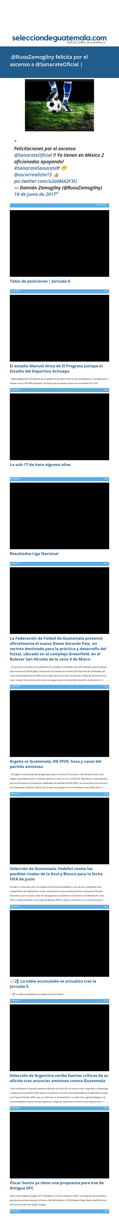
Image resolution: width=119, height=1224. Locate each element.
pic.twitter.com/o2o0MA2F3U (45, 181)
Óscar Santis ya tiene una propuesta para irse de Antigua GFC (57, 1185)
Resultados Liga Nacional (34, 553)
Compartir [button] (101, 205)
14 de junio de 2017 (35, 194)
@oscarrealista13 (33, 174)
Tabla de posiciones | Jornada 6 (40, 281)
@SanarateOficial (33, 155)
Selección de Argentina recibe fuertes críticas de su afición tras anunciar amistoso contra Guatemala (59, 1078)
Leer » (106, 291)
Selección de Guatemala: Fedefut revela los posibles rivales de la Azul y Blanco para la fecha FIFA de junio (56, 874)
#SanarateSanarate (35, 168)
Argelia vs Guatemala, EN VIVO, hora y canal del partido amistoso (55, 764)
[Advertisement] (59, 15)
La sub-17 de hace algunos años (40, 464)
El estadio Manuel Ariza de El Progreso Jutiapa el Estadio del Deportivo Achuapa (56, 368)
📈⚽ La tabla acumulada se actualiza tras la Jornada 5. (53, 983)
